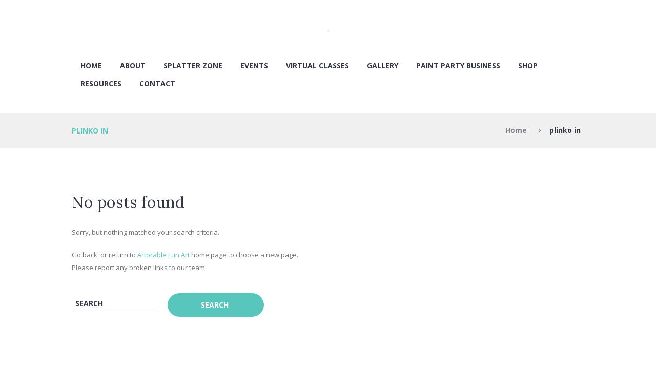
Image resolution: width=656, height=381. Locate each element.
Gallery (382, 65)
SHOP (528, 65)
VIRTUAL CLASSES (317, 65)
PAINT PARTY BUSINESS (458, 65)
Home (91, 65)
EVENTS (254, 65)
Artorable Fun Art (163, 254)
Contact (157, 83)
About (133, 65)
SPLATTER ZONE (192, 65)
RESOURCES (100, 83)
